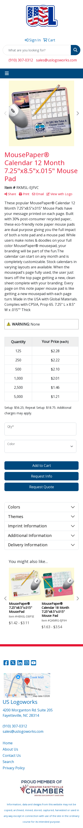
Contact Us (12, 755)
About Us (10, 749)
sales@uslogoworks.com (56, 60)
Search (8, 761)
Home (8, 743)
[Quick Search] (37, 50)
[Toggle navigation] (7, 73)
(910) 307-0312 (21, 60)
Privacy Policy (14, 767)
